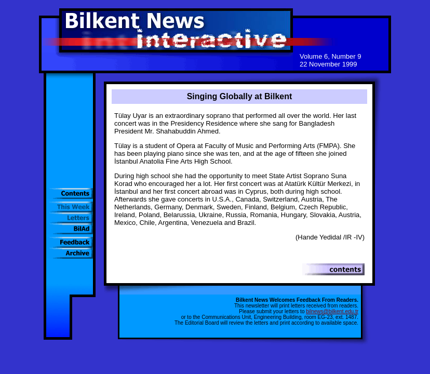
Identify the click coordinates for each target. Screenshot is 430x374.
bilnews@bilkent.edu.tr (332, 311)
